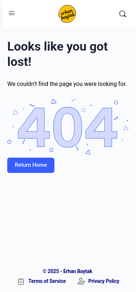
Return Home (31, 165)
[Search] (122, 14)
